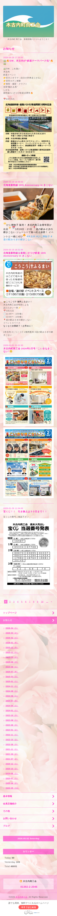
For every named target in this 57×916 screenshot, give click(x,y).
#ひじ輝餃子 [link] (43, 236)
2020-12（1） (12, 764)
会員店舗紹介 (10, 803)
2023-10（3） (12, 715)
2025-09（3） (12, 662)
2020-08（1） (12, 774)
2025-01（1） (12, 681)
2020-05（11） (13, 788)
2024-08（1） (12, 696)
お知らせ (7, 620)
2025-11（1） (12, 652)
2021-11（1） (12, 749)
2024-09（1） (12, 691)
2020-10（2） (12, 769)
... (47, 602)
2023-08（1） (12, 720)
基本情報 (7, 796)
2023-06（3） (12, 725)
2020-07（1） (12, 778)
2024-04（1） (12, 706)
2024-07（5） (12, 701)
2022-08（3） (12, 744)
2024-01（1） (12, 711)
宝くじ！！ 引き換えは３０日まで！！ (25, 511)
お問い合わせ (10, 818)
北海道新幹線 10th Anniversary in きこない (28, 185)
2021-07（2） (12, 759)
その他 (6, 811)
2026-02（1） (12, 638)
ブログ (6, 826)
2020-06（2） (12, 783)
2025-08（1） (12, 667)
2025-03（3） (12, 677)
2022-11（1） (12, 735)
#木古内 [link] (31, 236)
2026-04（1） (12, 628)
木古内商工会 (21, 897)
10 (42, 602)
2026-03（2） (12, 633)
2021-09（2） (12, 754)
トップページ (10, 613)
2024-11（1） (12, 686)
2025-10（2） (12, 657)
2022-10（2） (12, 740)
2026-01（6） (12, 643)
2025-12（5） (12, 648)
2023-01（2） (12, 730)
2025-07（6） (12, 672)
